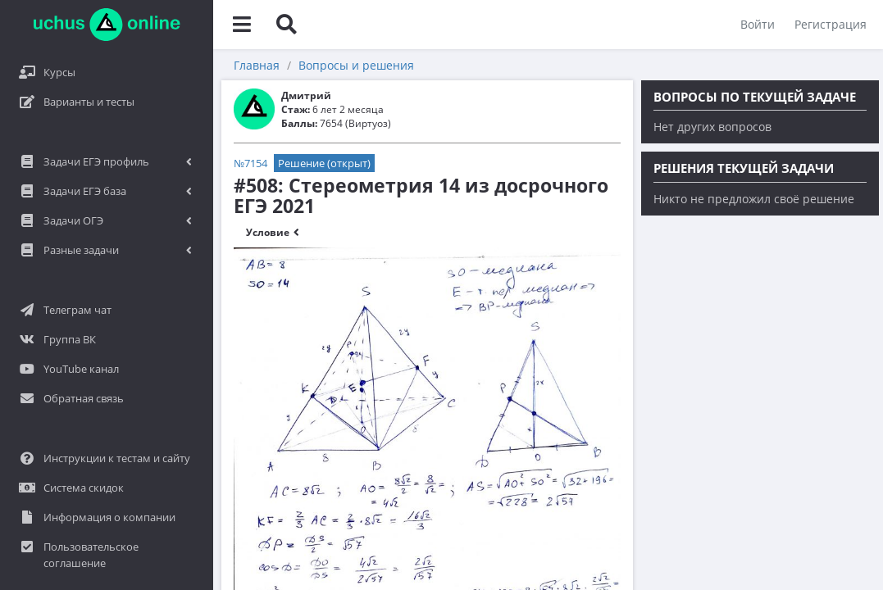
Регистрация (830, 24)
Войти (757, 24)
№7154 (250, 163)
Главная (257, 65)
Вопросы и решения (356, 65)
